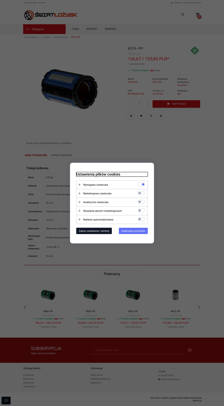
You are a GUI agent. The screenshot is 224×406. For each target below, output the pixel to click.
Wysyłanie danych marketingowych (102, 210)
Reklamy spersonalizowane (98, 219)
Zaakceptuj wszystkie (133, 230)
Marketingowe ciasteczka (97, 193)
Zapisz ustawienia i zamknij (94, 230)
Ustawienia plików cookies (98, 174)
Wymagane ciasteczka (95, 184)
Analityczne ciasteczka (95, 202)
